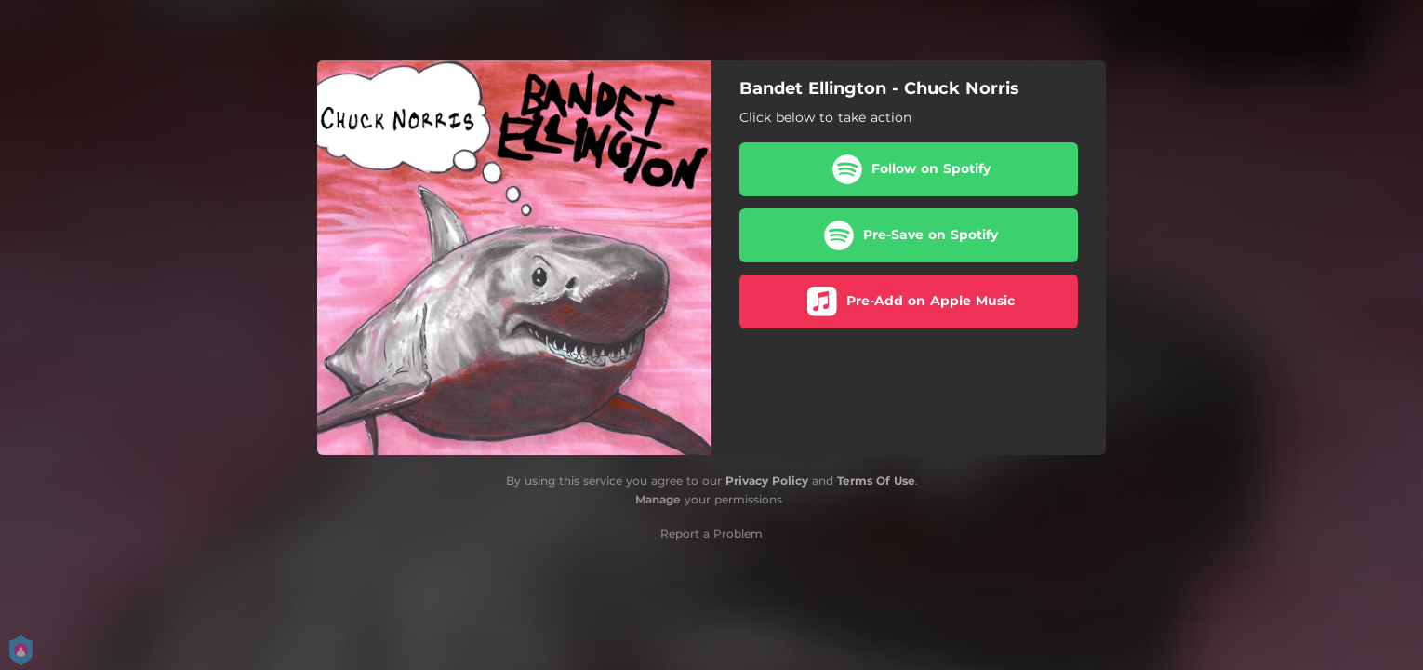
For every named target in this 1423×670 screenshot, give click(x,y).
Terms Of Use (876, 481)
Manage (658, 499)
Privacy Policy (766, 481)
